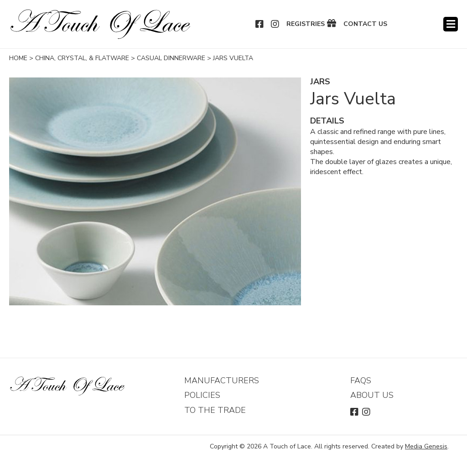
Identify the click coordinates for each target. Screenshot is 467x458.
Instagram (275, 24)
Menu (450, 24)
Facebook (260, 24)
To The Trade (215, 410)
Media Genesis (426, 446)
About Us (372, 395)
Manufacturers (221, 380)
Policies (202, 395)
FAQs (360, 380)
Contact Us (365, 24)
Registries (305, 24)
